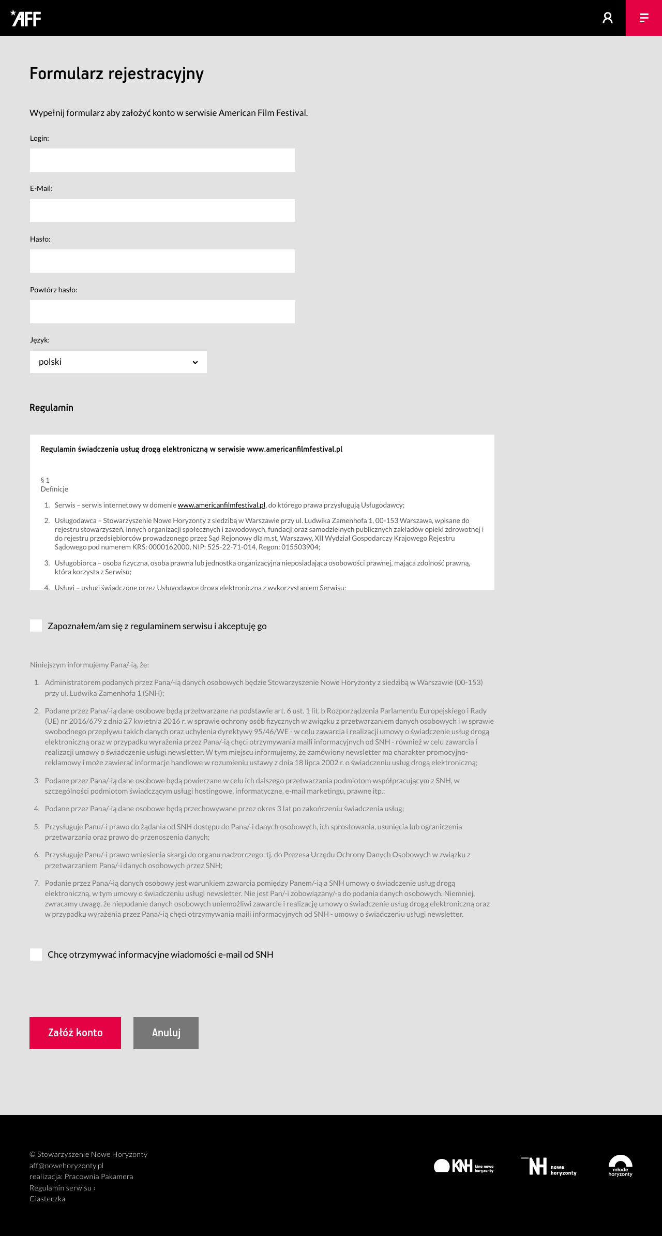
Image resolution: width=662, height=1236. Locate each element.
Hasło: (40, 238)
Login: (39, 137)
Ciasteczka (47, 1199)
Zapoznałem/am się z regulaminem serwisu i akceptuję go (157, 625)
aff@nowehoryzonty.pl (66, 1165)
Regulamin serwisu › (62, 1188)
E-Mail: (41, 188)
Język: (40, 339)
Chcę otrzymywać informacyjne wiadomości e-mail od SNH (161, 954)
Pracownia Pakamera (99, 1176)
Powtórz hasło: (54, 289)
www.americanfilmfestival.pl (221, 504)
